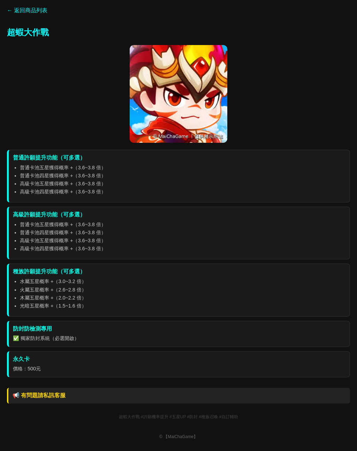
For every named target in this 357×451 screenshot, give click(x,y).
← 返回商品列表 (27, 10)
